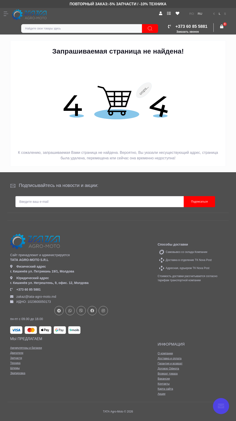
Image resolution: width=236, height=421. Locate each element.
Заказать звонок (188, 31)
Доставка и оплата (170, 358)
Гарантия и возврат (170, 363)
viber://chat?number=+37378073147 (81, 310)
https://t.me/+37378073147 (59, 310)
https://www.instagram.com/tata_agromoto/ (103, 310)
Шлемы (15, 368)
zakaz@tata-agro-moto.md (33, 296)
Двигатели (16, 353)
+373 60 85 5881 (25, 289)
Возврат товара (168, 373)
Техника (15, 363)
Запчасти (16, 358)
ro (191, 13)
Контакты (164, 383)
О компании (165, 353)
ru (200, 13)
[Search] (150, 28)
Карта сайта (165, 388)
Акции (161, 393)
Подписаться (199, 201)
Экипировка (17, 373)
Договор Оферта (168, 368)
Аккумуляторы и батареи (26, 347)
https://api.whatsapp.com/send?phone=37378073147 (70, 310)
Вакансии (164, 378)
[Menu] (6, 13)
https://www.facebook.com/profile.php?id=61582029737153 (92, 310)
